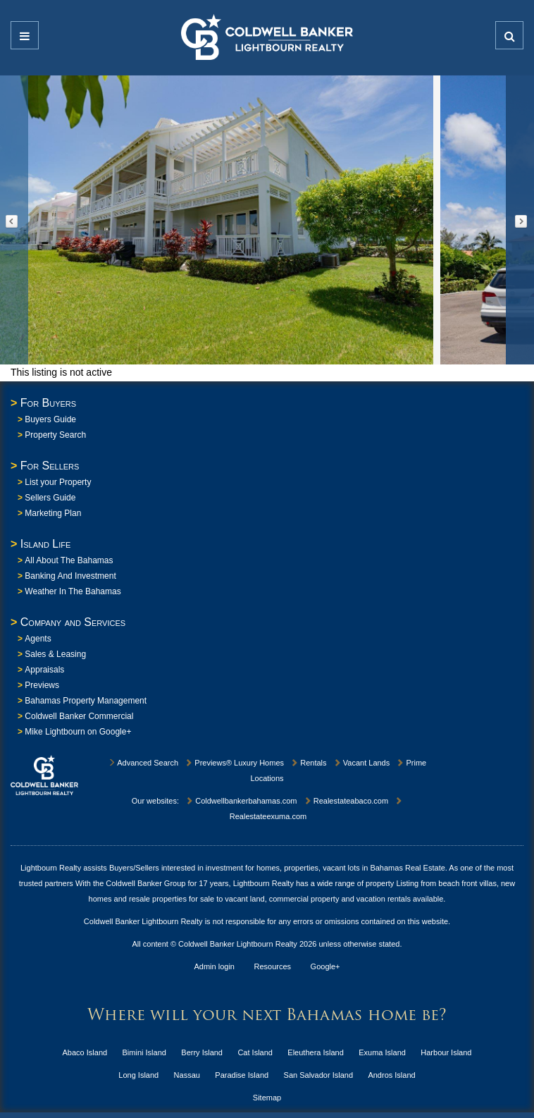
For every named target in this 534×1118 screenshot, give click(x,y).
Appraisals (44, 670)
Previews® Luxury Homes (234, 762)
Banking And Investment (70, 576)
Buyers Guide (50, 419)
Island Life (45, 544)
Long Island (138, 1075)
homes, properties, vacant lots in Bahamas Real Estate (350, 868)
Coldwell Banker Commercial (79, 716)
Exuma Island (382, 1052)
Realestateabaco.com (346, 801)
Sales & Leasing (55, 654)
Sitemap (267, 1097)
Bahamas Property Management (86, 701)
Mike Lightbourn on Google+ (78, 732)
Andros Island (391, 1075)
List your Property (58, 482)
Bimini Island (144, 1052)
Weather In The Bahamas (72, 591)
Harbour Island (446, 1052)
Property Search (55, 435)
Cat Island (255, 1052)
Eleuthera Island (315, 1052)
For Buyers (48, 403)
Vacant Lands (361, 762)
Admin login (214, 966)
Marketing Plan (53, 513)
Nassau (187, 1075)
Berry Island (202, 1052)
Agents (38, 639)
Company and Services (72, 622)
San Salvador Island (318, 1075)
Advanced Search (143, 762)
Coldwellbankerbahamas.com (241, 801)
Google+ (325, 966)
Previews (42, 685)
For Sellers (50, 466)
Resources (273, 966)
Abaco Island (85, 1052)
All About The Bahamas (69, 560)
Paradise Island (241, 1075)
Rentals (308, 762)
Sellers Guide (50, 498)
